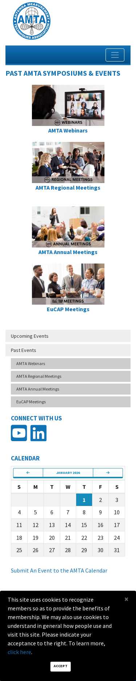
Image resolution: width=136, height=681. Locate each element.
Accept (60, 666)
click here (19, 652)
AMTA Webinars (30, 363)
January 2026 (68, 472)
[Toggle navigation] (115, 55)
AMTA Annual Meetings (37, 389)
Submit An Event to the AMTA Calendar (59, 570)
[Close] (126, 599)
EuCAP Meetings (31, 401)
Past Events (23, 350)
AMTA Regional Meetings (38, 376)
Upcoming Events (30, 336)
